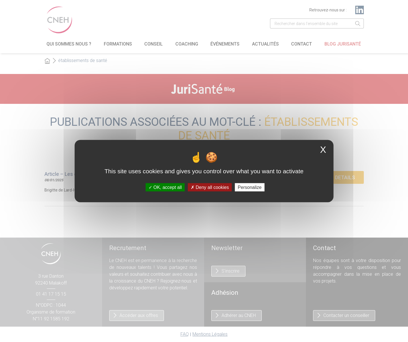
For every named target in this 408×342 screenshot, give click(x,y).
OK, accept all (165, 187)
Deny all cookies (210, 187)
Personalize (250, 187)
